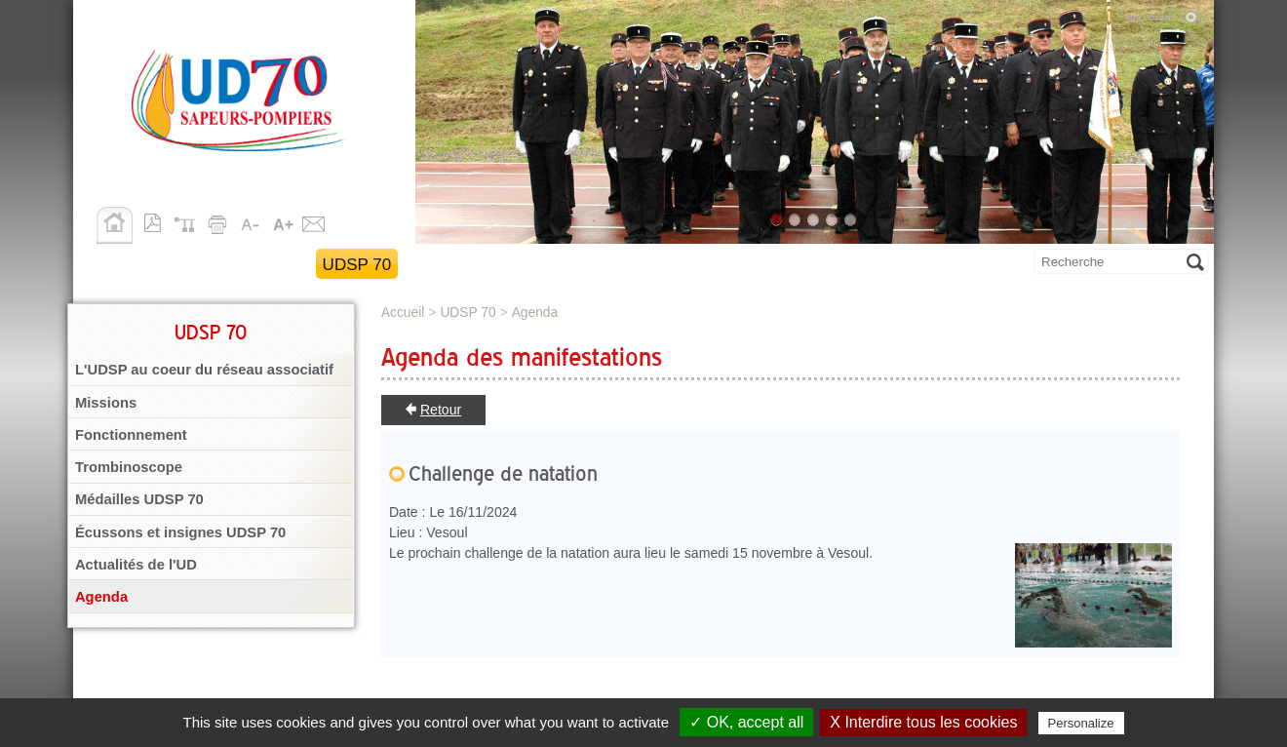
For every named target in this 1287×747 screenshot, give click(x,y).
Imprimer (220, 221)
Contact (314, 221)
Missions (105, 403)
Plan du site (189, 221)
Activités (457, 265)
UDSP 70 (357, 265)
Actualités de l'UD (136, 564)
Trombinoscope (128, 467)
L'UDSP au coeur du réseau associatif (204, 369)
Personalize (1081, 723)
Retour (440, 409)
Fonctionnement (131, 435)
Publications (797, 265)
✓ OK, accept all (746, 722)
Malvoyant (1163, 14)
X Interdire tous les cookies (923, 722)
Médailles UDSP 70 (139, 499)
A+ (282, 221)
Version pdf (158, 221)
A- (251, 221)
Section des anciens (619, 265)
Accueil (115, 225)
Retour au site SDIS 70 (197, 265)
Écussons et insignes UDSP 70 (180, 532)
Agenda (101, 597)
